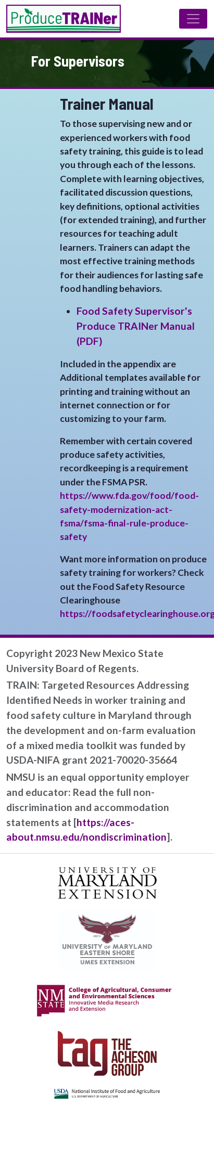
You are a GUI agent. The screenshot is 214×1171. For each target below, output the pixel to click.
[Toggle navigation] (193, 18)
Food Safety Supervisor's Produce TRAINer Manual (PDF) (136, 326)
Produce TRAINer (63, 18)
